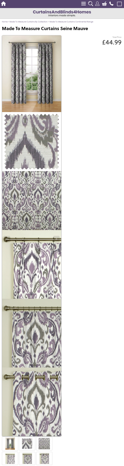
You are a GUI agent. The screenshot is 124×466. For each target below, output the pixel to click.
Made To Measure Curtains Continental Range (71, 21)
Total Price (117, 37)
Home (5, 21)
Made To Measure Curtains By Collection (29, 21)
